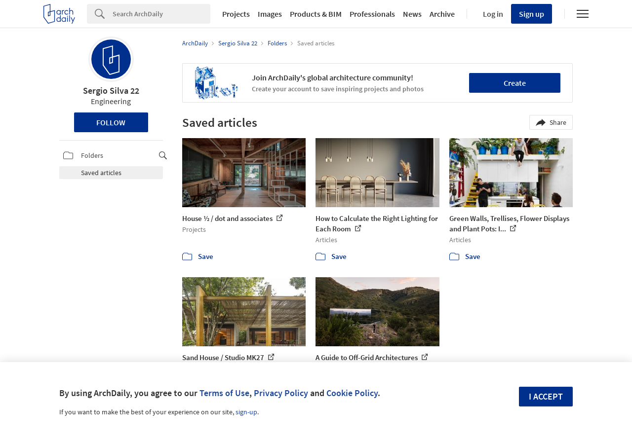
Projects (236, 14)
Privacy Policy (281, 393)
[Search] (161, 14)
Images (270, 14)
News (412, 14)
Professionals (372, 14)
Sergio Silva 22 (111, 90)
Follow (110, 122)
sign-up (246, 411)
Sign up (531, 14)
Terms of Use (224, 393)
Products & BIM (316, 14)
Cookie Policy (352, 393)
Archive (442, 14)
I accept (546, 396)
